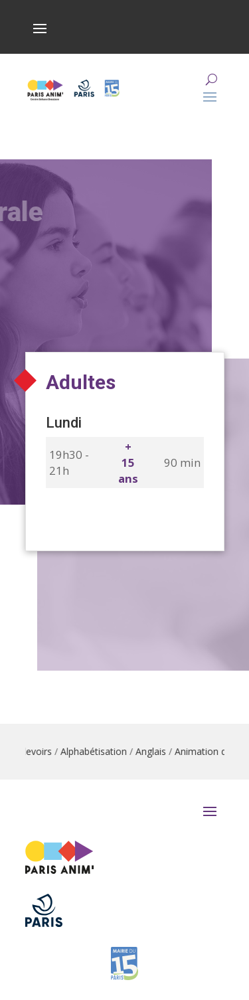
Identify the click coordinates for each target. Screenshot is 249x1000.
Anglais (153, 751)
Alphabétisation (96, 751)
